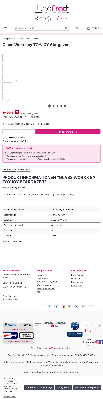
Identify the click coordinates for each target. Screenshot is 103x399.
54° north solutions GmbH (68, 372)
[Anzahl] (18, 131)
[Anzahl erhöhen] (32, 131)
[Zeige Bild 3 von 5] (57, 106)
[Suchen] (66, 28)
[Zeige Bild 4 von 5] (61, 106)
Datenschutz (77, 282)
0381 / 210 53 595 (13, 283)
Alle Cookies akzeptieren (87, 387)
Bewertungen (77, 275)
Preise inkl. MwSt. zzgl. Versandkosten (21, 117)
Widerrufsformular (46, 288)
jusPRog (52, 348)
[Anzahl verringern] (5, 131)
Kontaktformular (10, 299)
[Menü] (6, 28)
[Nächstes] (98, 81)
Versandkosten (55, 362)
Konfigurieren (63, 387)
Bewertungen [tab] (23, 169)
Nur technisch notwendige (39, 387)
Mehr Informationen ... (10, 395)
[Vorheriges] (16, 81)
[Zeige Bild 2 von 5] (54, 106)
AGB (39, 292)
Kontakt (40, 275)
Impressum (76, 285)
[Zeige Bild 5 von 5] (65, 106)
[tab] (9, 169)
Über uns (75, 278)
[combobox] (38, 28)
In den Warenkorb (68, 132)
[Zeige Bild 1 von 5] (50, 106)
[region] (51, 81)
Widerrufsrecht (44, 285)
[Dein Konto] (83, 28)
